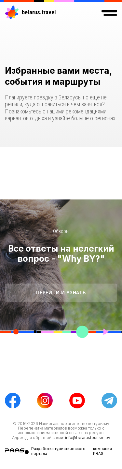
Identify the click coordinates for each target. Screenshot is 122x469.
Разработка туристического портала (58, 451)
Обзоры (61, 231)
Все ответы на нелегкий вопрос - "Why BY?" (61, 253)
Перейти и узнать (61, 292)
